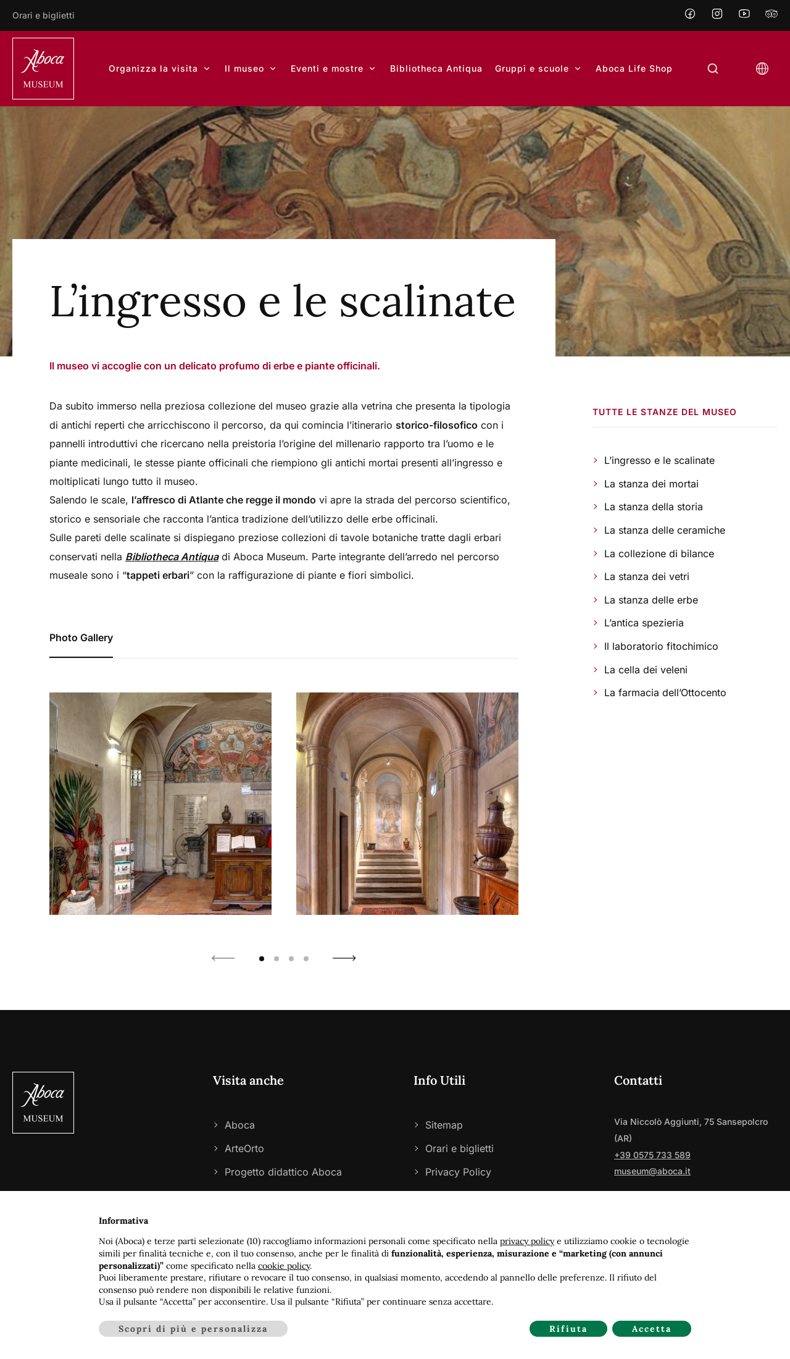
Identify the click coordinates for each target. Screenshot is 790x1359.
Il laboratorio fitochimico (661, 646)
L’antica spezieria (644, 622)
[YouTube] (744, 15)
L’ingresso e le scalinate (659, 460)
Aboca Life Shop (634, 68)
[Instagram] (717, 15)
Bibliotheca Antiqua (436, 68)
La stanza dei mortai (651, 484)
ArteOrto (244, 1148)
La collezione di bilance (659, 553)
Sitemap (444, 1125)
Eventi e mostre (334, 68)
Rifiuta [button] (568, 1328)
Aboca (240, 1125)
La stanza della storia (653, 506)
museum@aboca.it (652, 1171)
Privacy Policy (458, 1172)
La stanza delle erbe (651, 600)
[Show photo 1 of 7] (160, 803)
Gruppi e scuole (539, 68)
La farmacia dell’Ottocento (665, 692)
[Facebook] (690, 15)
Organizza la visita (160, 68)
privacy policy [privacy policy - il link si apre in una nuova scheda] (527, 1241)
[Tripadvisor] (771, 15)
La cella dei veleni (646, 669)
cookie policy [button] (284, 1265)
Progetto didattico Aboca (283, 1172)
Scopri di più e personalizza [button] (193, 1328)
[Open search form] (713, 69)
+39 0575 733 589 (652, 1155)
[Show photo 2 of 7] (407, 803)
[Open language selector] (762, 69)
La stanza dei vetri (646, 576)
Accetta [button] (652, 1328)
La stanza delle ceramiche (664, 530)
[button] (223, 958)
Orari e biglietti (43, 15)
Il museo (251, 68)
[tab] (81, 638)
